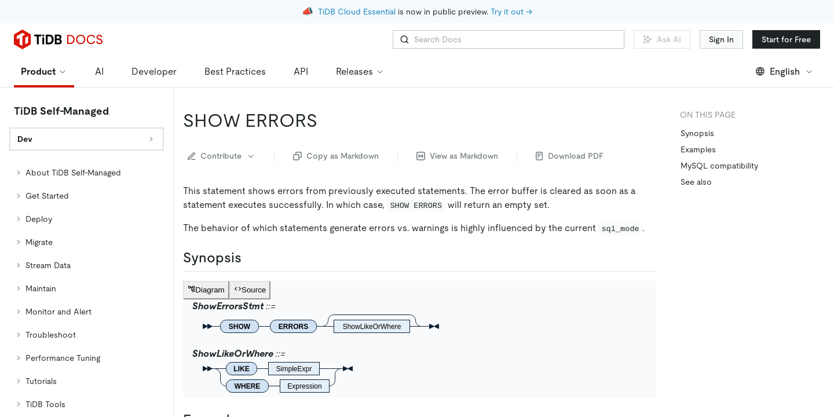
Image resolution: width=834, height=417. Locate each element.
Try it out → (511, 11)
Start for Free (786, 39)
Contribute (221, 155)
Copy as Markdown (336, 155)
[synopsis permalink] (251, 258)
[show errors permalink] (327, 120)
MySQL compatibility (719, 165)
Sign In (721, 39)
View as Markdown (457, 155)
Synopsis (697, 133)
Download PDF (569, 155)
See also (696, 181)
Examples (698, 149)
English (784, 71)
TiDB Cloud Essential (357, 11)
